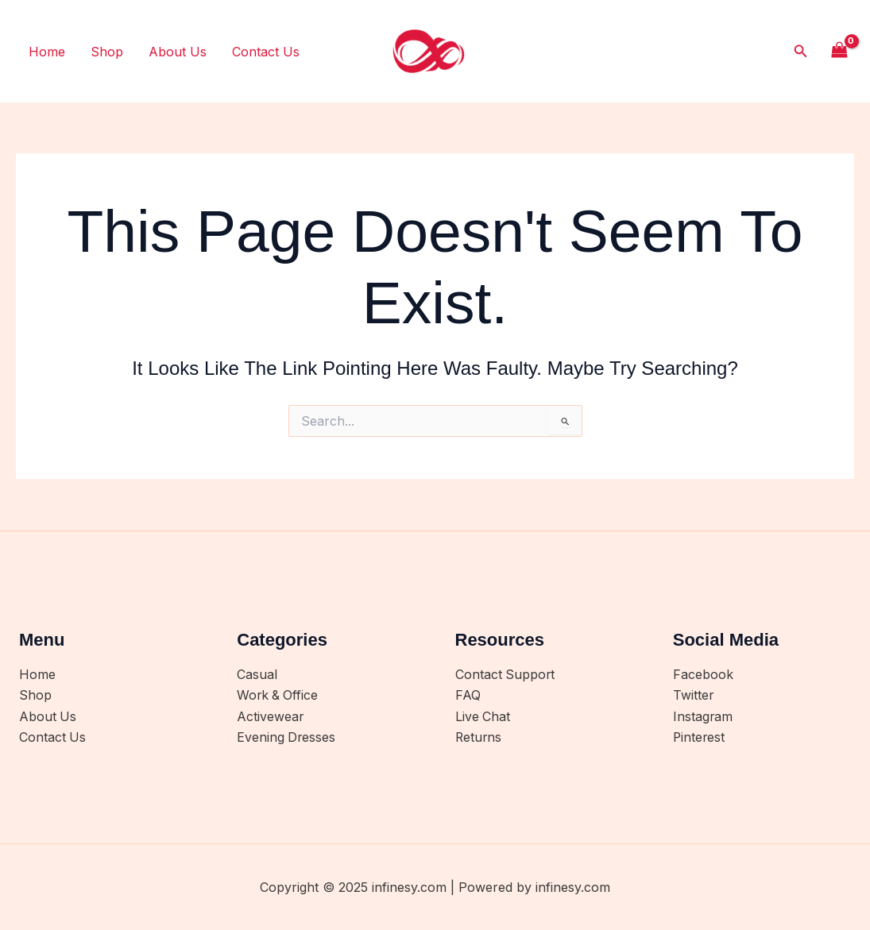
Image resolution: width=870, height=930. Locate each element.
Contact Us (266, 52)
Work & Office (278, 696)
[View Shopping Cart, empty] (839, 51)
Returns (479, 738)
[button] (801, 51)
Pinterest (699, 738)
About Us (178, 52)
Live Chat (483, 717)
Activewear (270, 717)
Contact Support (505, 675)
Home (47, 52)
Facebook (703, 675)
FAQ (468, 696)
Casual (257, 675)
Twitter (693, 696)
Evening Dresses (287, 738)
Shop (107, 52)
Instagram (703, 717)
